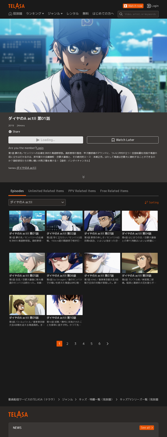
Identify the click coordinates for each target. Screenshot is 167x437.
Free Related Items (114, 191)
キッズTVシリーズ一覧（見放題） (140, 399)
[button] (133, 6)
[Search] (138, 14)
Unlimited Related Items (46, 191)
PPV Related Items (82, 191)
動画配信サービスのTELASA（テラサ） (32, 399)
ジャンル (67, 399)
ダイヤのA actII (26, 168)
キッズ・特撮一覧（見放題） (96, 399)
